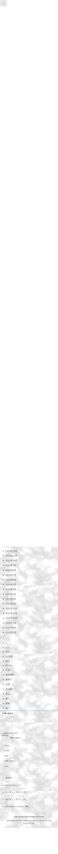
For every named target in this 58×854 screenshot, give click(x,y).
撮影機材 (10, 761)
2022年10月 (11, 703)
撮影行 (9, 765)
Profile (7, 837)
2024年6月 (11, 607)
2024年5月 (11, 612)
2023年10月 (11, 646)
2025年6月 (11, 550)
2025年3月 (11, 564)
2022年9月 (11, 708)
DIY (7, 733)
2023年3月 (11, 679)
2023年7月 (11, 660)
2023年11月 (11, 641)
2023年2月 (11, 684)
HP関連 (9, 742)
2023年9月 (11, 650)
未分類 (9, 775)
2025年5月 (11, 555)
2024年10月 (11, 588)
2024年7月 (11, 603)
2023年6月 (11, 665)
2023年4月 (11, 674)
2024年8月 (11, 598)
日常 (8, 770)
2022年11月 (11, 698)
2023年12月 (11, 636)
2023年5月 (11, 670)
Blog (6, 842)
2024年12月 (11, 579)
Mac (8, 747)
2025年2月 (11, 569)
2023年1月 (11, 689)
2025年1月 (11, 574)
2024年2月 (11, 627)
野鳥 (8, 789)
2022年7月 (11, 717)
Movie (8, 751)
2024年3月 (11, 622)
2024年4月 (11, 617)
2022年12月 (11, 694)
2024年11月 (11, 583)
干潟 (8, 756)
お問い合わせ (7, 800)
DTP (8, 738)
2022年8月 (11, 713)
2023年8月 (11, 655)
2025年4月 (11, 559)
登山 (8, 780)
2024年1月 (11, 631)
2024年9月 (11, 593)
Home (6, 832)
